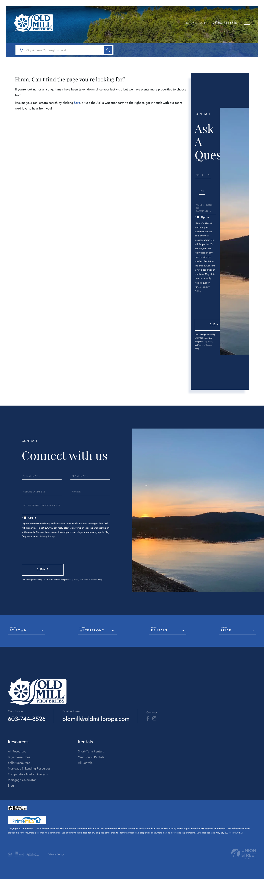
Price (226, 630)
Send (215, 325)
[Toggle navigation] (247, 23)
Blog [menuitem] (11, 785)
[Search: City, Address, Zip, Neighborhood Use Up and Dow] (64, 50)
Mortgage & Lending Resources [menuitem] (29, 768)
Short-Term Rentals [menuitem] (91, 751)
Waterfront (92, 630)
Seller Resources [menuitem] (19, 763)
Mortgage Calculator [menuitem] (22, 780)
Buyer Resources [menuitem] (19, 757)
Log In (202, 23)
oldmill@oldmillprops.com (95, 719)
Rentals (159, 630)
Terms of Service (205, 345)
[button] (108, 50)
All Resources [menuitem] (17, 751)
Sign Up (189, 23)
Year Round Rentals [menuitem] (91, 757)
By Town (18, 630)
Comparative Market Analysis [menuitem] (28, 774)
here (77, 103)
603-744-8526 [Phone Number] (225, 23)
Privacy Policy (207, 341)
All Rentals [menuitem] (85, 763)
